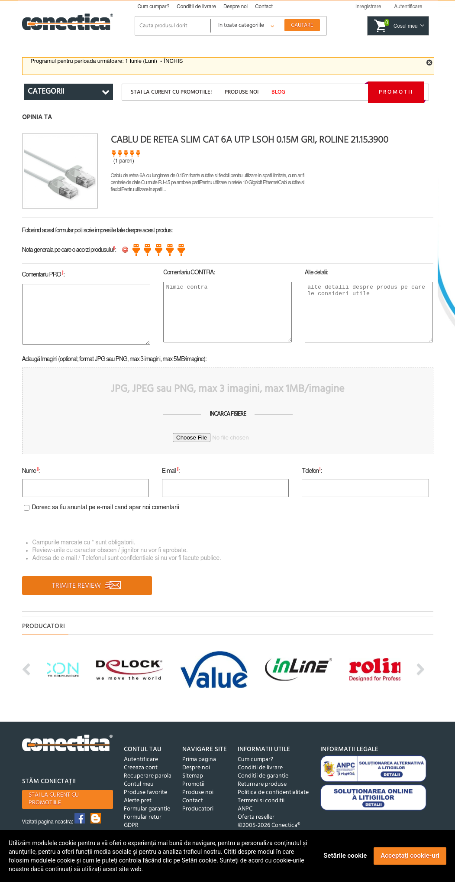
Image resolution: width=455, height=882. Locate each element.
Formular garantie (147, 809)
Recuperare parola (147, 776)
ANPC (245, 809)
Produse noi (241, 92)
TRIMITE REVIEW (87, 586)
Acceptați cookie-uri (410, 855)
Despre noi (235, 6)
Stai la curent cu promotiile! (171, 92)
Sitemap (192, 776)
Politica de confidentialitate (273, 792)
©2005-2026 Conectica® (269, 825)
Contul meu (139, 784)
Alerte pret (138, 801)
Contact (264, 6)
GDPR (131, 825)
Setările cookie (345, 855)
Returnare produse (262, 784)
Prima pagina (199, 760)
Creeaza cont (141, 768)
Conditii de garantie (263, 776)
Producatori (197, 809)
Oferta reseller (256, 817)
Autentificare (141, 760)
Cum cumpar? (154, 6)
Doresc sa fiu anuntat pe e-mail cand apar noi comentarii (106, 507)
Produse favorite (145, 792)
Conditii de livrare (196, 6)
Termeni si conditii (261, 801)
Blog (278, 92)
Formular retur (142, 817)
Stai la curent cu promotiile (54, 799)
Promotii (396, 92)
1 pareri (123, 160)
